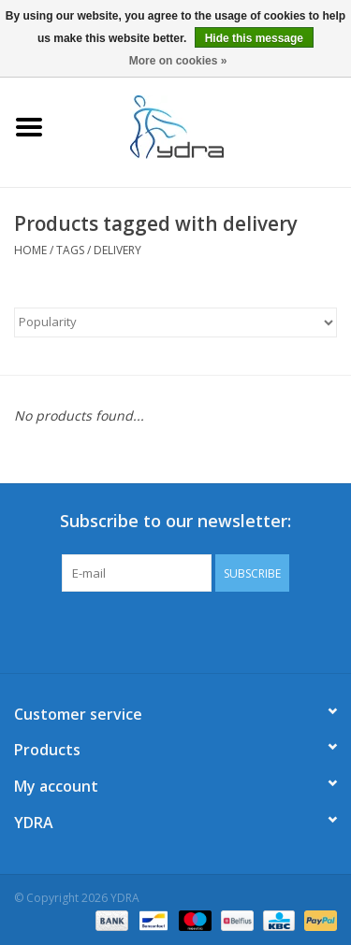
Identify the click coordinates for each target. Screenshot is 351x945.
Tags (70, 250)
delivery (117, 250)
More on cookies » (178, 60)
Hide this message (254, 38)
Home (30, 250)
